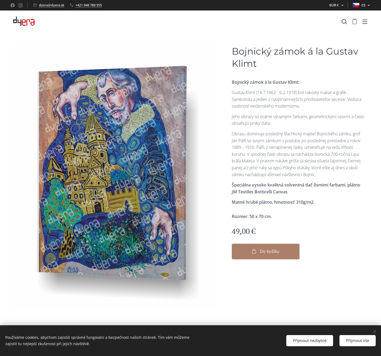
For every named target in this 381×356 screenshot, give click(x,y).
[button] (344, 21)
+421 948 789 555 (88, 5)
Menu (364, 21)
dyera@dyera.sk (51, 5)
